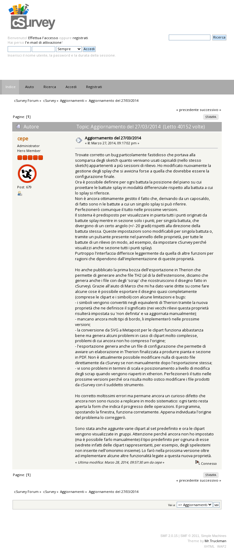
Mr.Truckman (215, 540)
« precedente (187, 109)
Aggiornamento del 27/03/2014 (113, 138)
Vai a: (172, 505)
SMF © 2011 (189, 536)
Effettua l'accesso (43, 37)
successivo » (210, 109)
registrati (80, 37)
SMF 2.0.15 (169, 536)
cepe (22, 138)
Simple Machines (213, 536)
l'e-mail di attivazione (43, 42)
